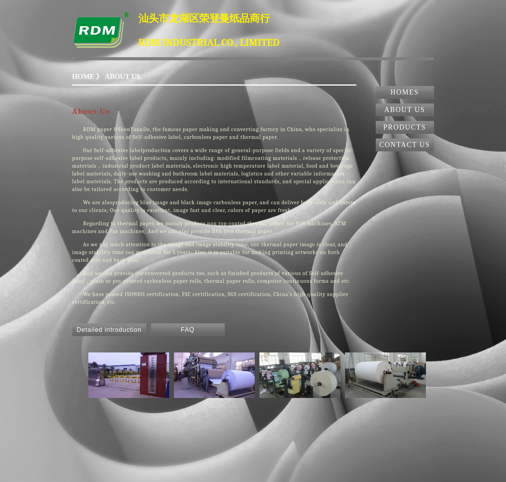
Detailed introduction (109, 329)
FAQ (187, 329)
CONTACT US (404, 145)
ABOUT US (404, 110)
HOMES (404, 92)
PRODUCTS (404, 127)
